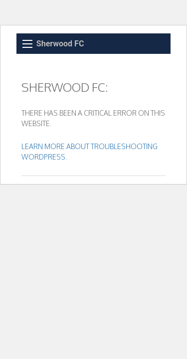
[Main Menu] (27, 44)
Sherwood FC (60, 43)
